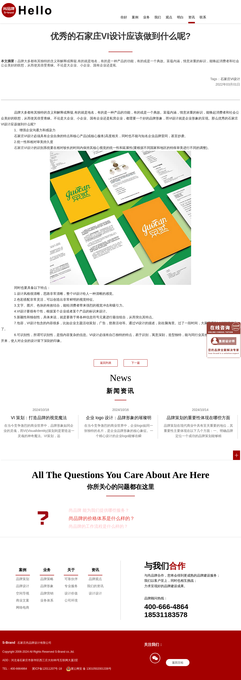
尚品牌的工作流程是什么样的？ (98, 526)
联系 (203, 17)
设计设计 (95, 593)
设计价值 (71, 593)
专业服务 (71, 586)
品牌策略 (46, 579)
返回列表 (105, 363)
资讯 (191, 17)
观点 (169, 17)
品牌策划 (22, 579)
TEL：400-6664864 (14, 668)
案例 (135, 17)
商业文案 (22, 600)
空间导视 (22, 593)
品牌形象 (46, 586)
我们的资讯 (95, 586)
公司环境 (71, 600)
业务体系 (46, 600)
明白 (180, 17)
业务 (146, 17)
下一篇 (135, 363)
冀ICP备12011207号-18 (47, 668)
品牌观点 (95, 579)
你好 (123, 17)
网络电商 (22, 607)
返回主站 (177, 662)
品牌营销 (46, 593)
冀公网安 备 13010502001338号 (88, 669)
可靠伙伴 (71, 579)
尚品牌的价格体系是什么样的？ (102, 518)
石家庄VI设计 (230, 79)
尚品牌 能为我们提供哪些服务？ (99, 510)
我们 (157, 17)
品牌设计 (22, 586)
